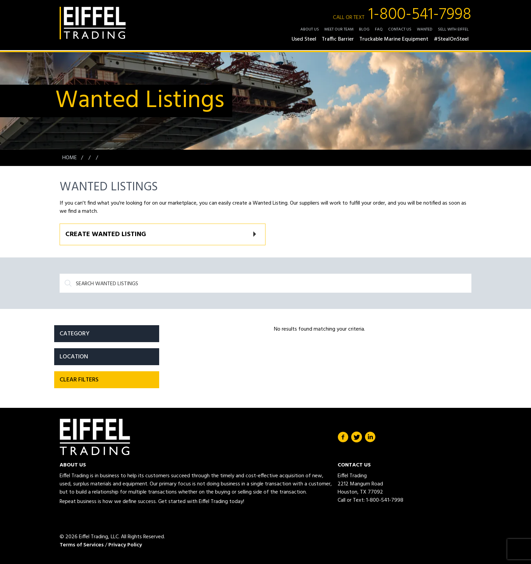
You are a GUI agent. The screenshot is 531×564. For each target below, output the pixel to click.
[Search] (265, 283)
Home (70, 157)
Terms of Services (82, 545)
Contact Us (399, 29)
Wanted (424, 29)
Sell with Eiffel (453, 29)
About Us (309, 29)
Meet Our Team (339, 29)
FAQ (379, 29)
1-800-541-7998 (402, 15)
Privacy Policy (125, 545)
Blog (364, 29)
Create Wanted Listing (105, 234)
